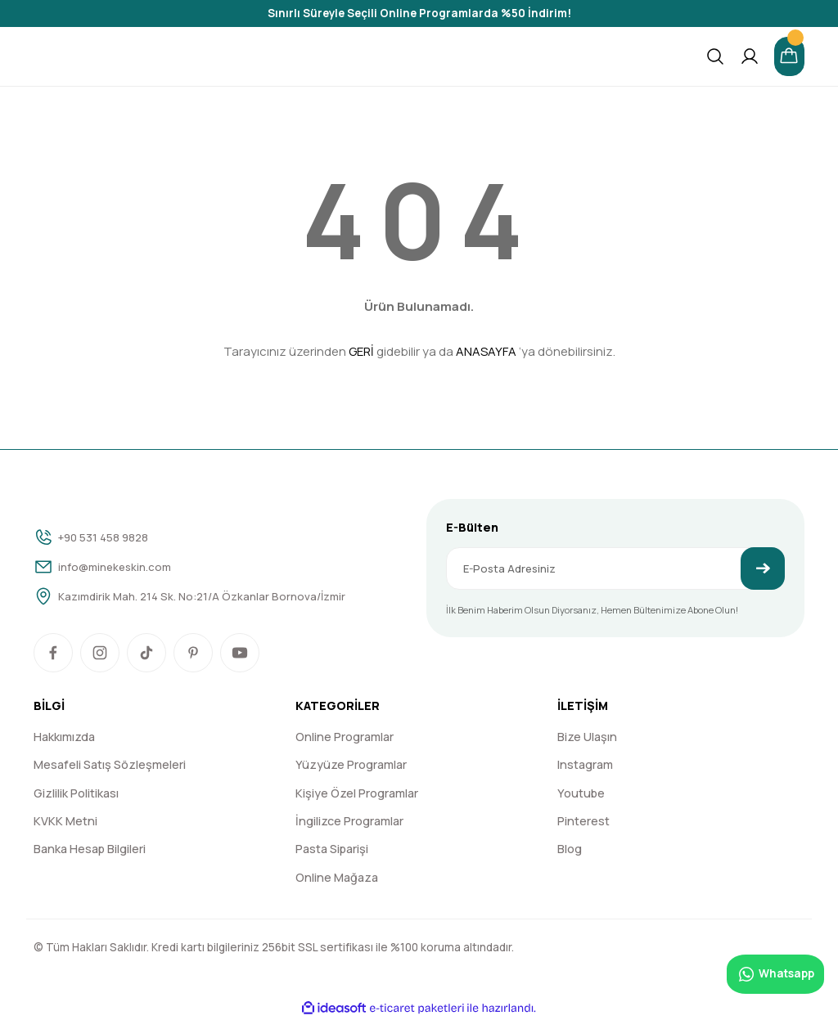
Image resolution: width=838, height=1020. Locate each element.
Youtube (581, 793)
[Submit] (763, 568)
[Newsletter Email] (615, 568)
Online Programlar (344, 736)
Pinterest (583, 821)
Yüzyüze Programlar (351, 764)
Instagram (585, 764)
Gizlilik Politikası (76, 793)
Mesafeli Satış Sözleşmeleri (110, 764)
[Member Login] (749, 56)
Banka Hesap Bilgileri (90, 848)
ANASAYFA (486, 351)
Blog (569, 848)
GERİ (361, 351)
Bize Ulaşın (587, 736)
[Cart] (788, 56)
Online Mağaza (336, 877)
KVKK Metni (65, 821)
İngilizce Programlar (349, 821)
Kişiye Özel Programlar (356, 793)
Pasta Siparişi (331, 848)
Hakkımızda (64, 736)
